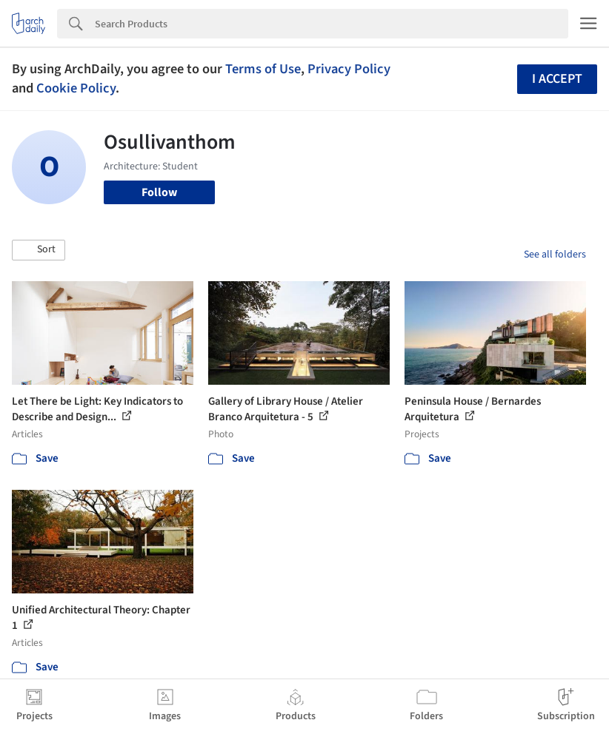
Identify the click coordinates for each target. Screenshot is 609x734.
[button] (38, 250)
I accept (557, 79)
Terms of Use (263, 68)
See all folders (555, 254)
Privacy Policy (348, 68)
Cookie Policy (76, 88)
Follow (159, 192)
